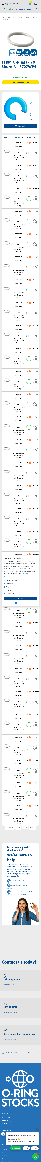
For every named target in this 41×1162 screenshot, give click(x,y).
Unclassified (10, 593)
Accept (20, 598)
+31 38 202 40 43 (9, 985)
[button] (36, 4)
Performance (10, 583)
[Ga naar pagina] (25, 827)
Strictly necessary (11, 580)
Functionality (10, 590)
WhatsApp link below (10, 1039)
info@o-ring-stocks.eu (10, 1012)
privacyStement (9, 571)
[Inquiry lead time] (35, 153)
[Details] (28, 153)
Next (32, 827)
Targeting (9, 587)
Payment (4, 1159)
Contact (4, 1156)
